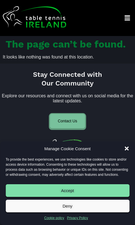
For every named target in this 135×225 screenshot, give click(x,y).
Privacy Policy (77, 218)
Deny (67, 206)
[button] (126, 148)
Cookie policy (54, 218)
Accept (67, 190)
